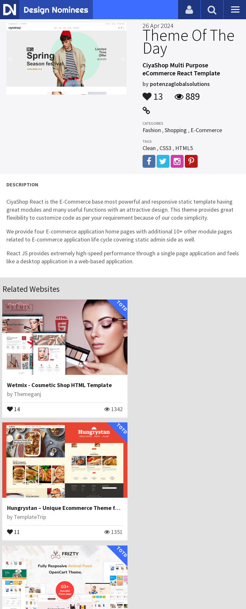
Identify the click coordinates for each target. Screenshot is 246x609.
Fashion (152, 130)
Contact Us (37, 578)
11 (136, 404)
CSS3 (165, 148)
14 (13, 404)
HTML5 (184, 148)
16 (13, 523)
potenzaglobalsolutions (180, 84)
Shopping (176, 130)
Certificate (68, 578)
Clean (149, 148)
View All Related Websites (123, 550)
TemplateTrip (153, 389)
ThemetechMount (35, 508)
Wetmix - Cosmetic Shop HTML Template (59, 381)
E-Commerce (206, 130)
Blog (13, 578)
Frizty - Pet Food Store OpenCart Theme (59, 499)
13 (153, 93)
